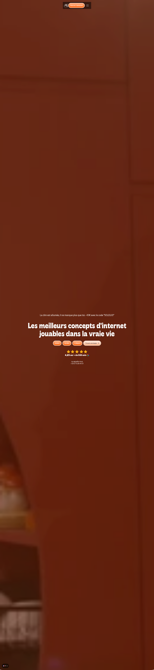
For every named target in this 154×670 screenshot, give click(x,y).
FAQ (109, 6)
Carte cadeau (91, 6)
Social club (74, 6)
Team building (50, 6)
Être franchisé (101, 6)
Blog (114, 6)
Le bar (82, 6)
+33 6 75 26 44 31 (77, 364)
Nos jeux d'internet (38, 6)
